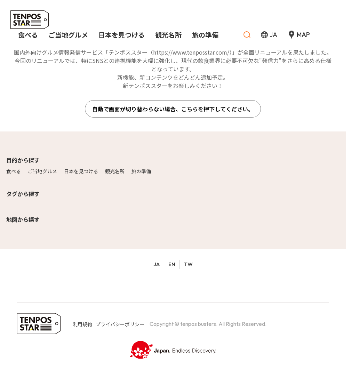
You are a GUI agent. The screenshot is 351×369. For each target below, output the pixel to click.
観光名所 (115, 171)
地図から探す (23, 219)
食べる (13, 171)
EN (171, 264)
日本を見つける (81, 171)
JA (156, 264)
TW (188, 264)
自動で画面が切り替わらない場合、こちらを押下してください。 (173, 109)
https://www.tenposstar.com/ (191, 52)
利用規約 (82, 324)
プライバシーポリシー (120, 324)
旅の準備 (141, 171)
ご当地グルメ (42, 171)
